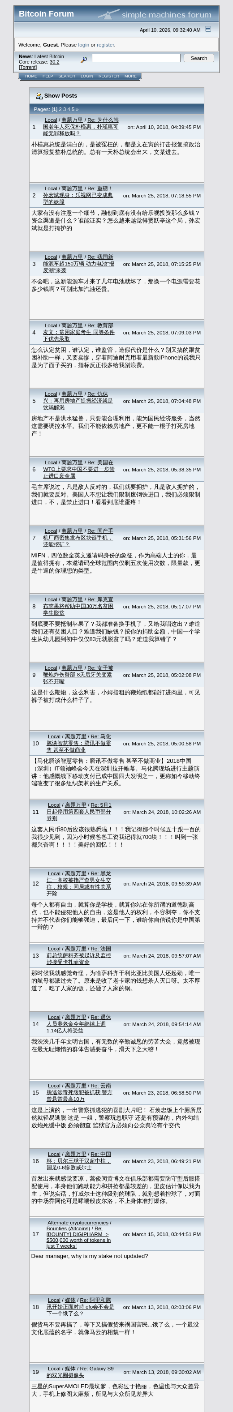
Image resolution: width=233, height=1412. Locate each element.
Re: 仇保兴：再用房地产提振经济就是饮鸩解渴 (78, 400)
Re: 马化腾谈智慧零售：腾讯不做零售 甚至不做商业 (79, 743)
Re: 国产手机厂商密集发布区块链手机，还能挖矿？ (78, 537)
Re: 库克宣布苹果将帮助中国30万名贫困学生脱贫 (78, 606)
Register (109, 76)
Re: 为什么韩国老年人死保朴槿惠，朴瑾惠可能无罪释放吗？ (80, 126)
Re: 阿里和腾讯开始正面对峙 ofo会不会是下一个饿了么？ (81, 1306)
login (84, 44)
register (105, 44)
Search (67, 76)
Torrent (27, 67)
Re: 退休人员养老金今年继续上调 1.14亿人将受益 (79, 1023)
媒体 (70, 1300)
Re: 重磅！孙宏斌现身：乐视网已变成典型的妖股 (78, 195)
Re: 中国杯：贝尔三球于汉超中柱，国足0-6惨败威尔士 (79, 1160)
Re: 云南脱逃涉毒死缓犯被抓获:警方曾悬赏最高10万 (79, 1092)
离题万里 (72, 120)
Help (48, 76)
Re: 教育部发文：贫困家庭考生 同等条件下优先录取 (78, 332)
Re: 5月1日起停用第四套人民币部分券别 (79, 811)
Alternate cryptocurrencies (77, 1222)
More (131, 76)
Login (87, 76)
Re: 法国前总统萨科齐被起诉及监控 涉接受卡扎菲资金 (79, 955)
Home (31, 76)
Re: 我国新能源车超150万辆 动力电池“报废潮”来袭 (78, 263)
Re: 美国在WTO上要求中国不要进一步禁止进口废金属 (78, 469)
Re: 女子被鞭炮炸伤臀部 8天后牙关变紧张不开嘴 (78, 674)
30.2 (54, 61)
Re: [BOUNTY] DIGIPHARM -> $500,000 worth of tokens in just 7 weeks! (79, 1237)
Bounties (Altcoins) (68, 1228)
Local (51, 120)
